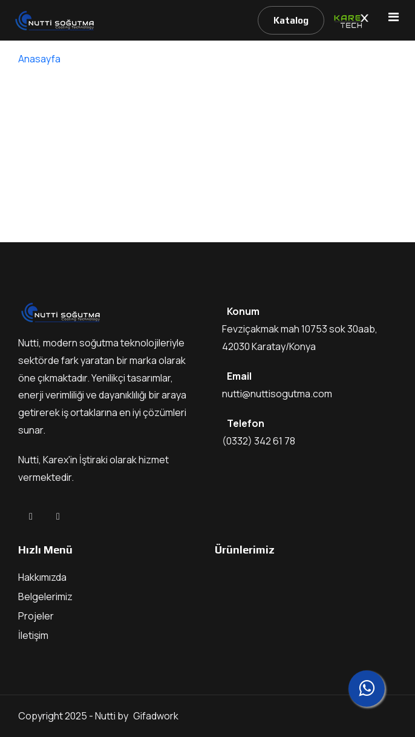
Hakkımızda (42, 577)
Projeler (36, 616)
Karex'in (61, 459)
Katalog (291, 20)
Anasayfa (39, 58)
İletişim (33, 635)
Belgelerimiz (45, 596)
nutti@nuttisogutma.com (277, 393)
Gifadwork (155, 715)
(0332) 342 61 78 (258, 441)
